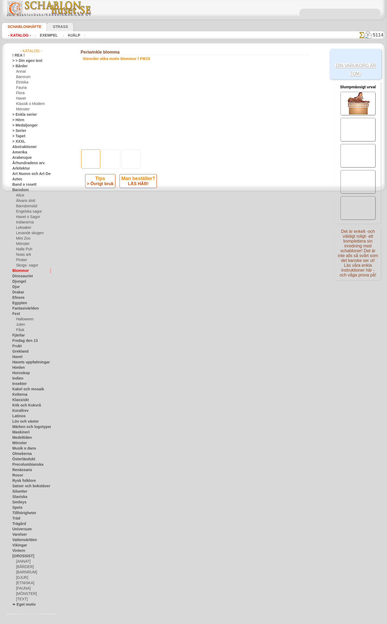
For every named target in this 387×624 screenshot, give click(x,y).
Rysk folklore (21, 480)
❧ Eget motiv (22, 604)
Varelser (18, 534)
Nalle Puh (23, 249)
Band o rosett (22, 184)
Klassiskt (19, 400)
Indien (17, 378)
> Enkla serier (22, 114)
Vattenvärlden (23, 540)
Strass (52, 26)
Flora (20, 93)
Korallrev (19, 410)
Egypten (18, 303)
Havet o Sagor (26, 217)
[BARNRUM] (25, 572)
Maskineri (19, 432)
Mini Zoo (22, 238)
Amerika (18, 152)
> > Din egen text (24, 60)
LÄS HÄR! (137, 185)
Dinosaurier (21, 276)
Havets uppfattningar (28, 362)
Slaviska (18, 497)
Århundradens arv (25, 163)
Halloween (23, 319)
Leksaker (22, 227)
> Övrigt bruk (101, 185)
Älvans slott (25, 200)
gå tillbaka (193, 209)
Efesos (17, 297)
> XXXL (17, 141)
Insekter (18, 383)
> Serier (17, 130)
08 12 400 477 (202, 277)
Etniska (21, 82)
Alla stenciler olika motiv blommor (192, 220)
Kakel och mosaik (25, 389)
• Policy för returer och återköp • (193, 340)
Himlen (17, 367)
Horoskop (19, 373)
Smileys (17, 502)
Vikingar (18, 545)
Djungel (17, 281)
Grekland (19, 351)
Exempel (48, 35)
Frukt (16, 346)
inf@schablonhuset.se (205, 286)
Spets (16, 507)
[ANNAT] (22, 561)
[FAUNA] (23, 588)
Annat (20, 71)
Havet (20, 98)
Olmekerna (20, 453)
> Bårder (18, 66)
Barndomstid (25, 206)
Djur (15, 287)
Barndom (19, 190)
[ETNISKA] (24, 583)
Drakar (17, 292)
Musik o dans (22, 448)
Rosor (16, 475)
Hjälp (72, 35)
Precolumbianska (25, 464)
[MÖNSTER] (25, 593)
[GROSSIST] (21, 556)
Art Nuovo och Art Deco (30, 173)
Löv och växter (23, 421)
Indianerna (24, 222)
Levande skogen (28, 233)
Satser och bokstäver (28, 486)
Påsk (19, 330)
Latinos (18, 416)
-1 (173, 209)
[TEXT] (21, 599)
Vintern (17, 550)
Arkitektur (19, 168)
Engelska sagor (27, 211)
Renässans (20, 470)
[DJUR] (21, 577)
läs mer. (227, 619)
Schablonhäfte (21, 26)
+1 (213, 209)
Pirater (21, 260)
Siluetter (18, 491)
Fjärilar (17, 335)
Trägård (18, 523)
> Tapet (17, 136)
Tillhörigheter (22, 513)
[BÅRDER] (24, 567)
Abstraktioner (22, 147)
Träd (15, 518)
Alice (19, 195)
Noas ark (23, 254)
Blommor (19, 270)
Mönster (22, 109)
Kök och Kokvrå (23, 405)
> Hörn (17, 120)
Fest (15, 313)
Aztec (16, 179)
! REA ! (17, 55)
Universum (20, 529)
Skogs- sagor (25, 265)
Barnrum (22, 77)
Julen (20, 324)
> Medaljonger (22, 125)
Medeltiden (20, 437)
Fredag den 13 (22, 340)
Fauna (21, 87)
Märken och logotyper (28, 427)
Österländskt (22, 459)
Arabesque (20, 157)
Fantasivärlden (23, 308)
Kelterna (18, 394)
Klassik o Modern (29, 103)
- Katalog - (19, 35)
